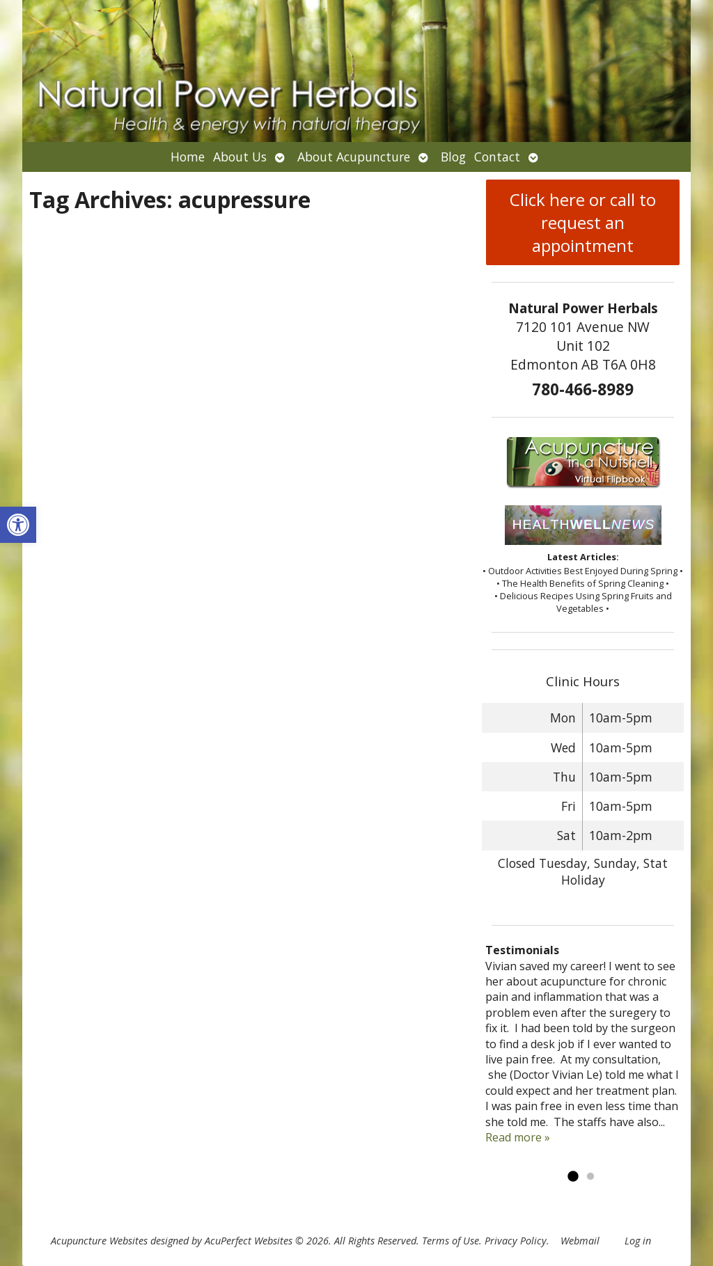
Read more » (517, 1137)
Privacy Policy (516, 1240)
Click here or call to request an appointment (583, 222)
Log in (638, 1240)
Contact (497, 156)
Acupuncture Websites (99, 1240)
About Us (240, 156)
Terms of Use (450, 1240)
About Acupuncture (353, 156)
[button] (18, 525)
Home (188, 156)
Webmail (580, 1240)
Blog (453, 156)
